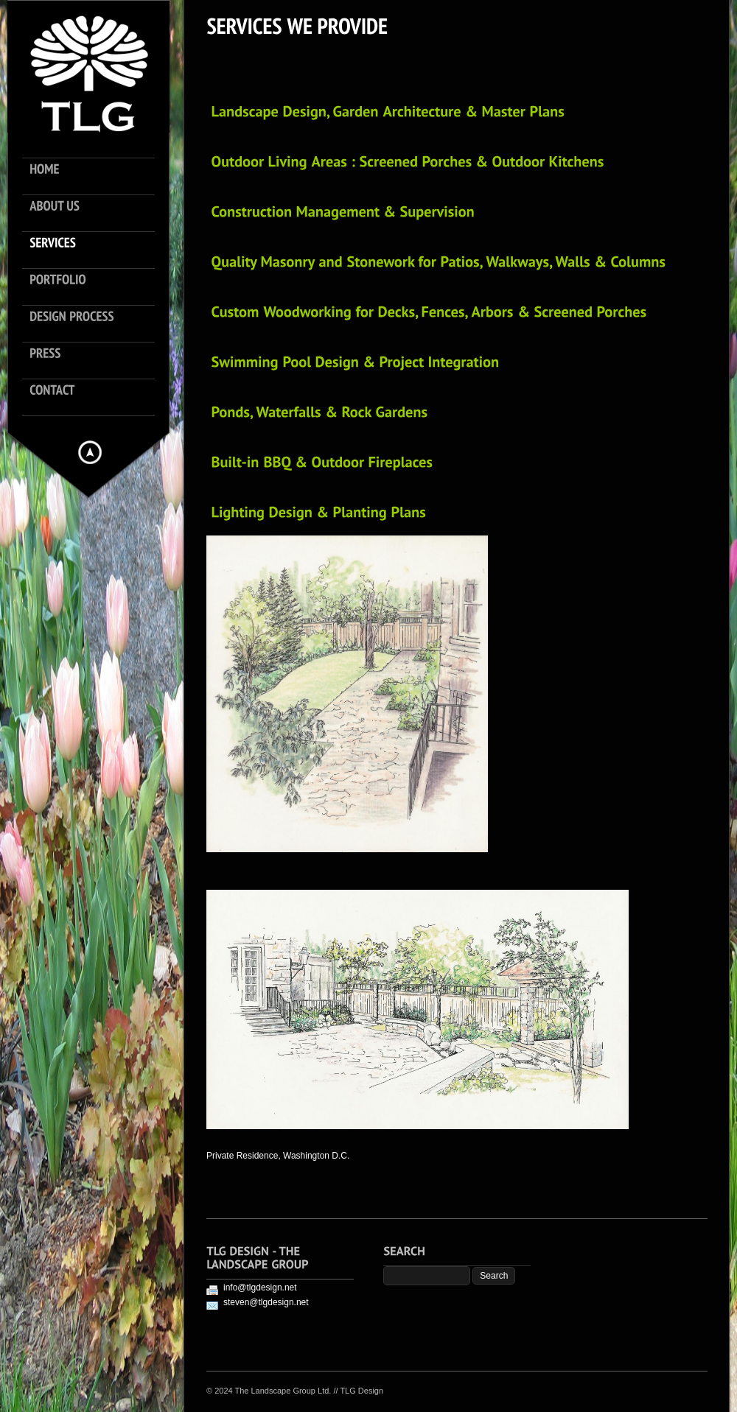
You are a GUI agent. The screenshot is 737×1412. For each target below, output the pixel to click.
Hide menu (90, 452)
